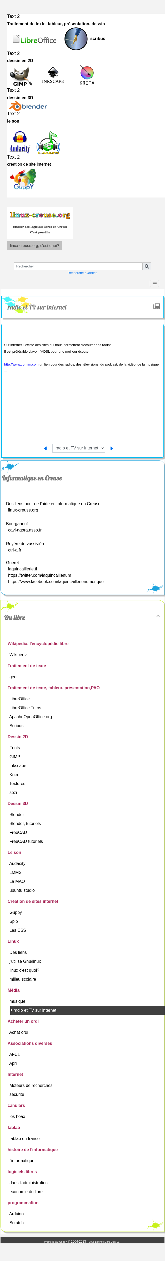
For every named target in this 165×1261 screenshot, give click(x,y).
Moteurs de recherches (31, 1085)
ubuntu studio (22, 890)
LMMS (16, 872)
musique (18, 1001)
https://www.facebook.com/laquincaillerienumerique (56, 581)
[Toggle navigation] (154, 283)
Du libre (82, 618)
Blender (17, 814)
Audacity (18, 863)
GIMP (15, 756)
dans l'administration (29, 1183)
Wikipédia (19, 654)
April (14, 1063)
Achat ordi (19, 1032)
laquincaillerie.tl (22, 569)
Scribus (17, 725)
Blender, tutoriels (25, 823)
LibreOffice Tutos (25, 708)
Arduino (17, 1214)
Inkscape (18, 765)
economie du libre (26, 1191)
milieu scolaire (23, 979)
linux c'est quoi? (25, 970)
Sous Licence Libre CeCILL (104, 1241)
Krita (14, 774)
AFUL (15, 1054)
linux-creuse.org (23, 510)
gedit (14, 677)
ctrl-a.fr (14, 550)
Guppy (16, 912)
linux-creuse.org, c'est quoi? (34, 245)
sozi (13, 792)
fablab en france (25, 1138)
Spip (14, 921)
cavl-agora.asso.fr (25, 530)
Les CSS (18, 930)
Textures (18, 783)
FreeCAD (18, 832)
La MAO (17, 881)
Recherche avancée (83, 273)
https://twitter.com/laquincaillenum (39, 575)
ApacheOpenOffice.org (31, 717)
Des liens (18, 952)
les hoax (17, 1116)
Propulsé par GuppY (56, 1241)
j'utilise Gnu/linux (25, 961)
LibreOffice (20, 699)
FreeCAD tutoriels (26, 841)
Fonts (15, 748)
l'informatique (22, 1160)
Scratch (17, 1223)
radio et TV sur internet (38, 307)
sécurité (17, 1094)
